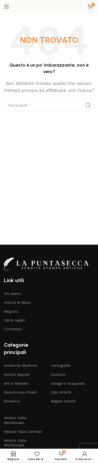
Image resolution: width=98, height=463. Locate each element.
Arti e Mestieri (16, 383)
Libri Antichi (61, 392)
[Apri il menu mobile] (6, 6)
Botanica (12, 401)
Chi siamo (12, 293)
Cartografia (60, 365)
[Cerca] (49, 105)
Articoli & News (17, 302)
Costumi (58, 374)
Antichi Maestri (17, 374)
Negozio (11, 311)
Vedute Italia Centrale (23, 431)
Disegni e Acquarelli (68, 383)
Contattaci (13, 329)
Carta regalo (15, 320)
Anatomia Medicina (20, 365)
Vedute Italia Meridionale (15, 420)
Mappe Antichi (63, 401)
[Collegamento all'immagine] (49, 264)
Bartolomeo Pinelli (20, 392)
